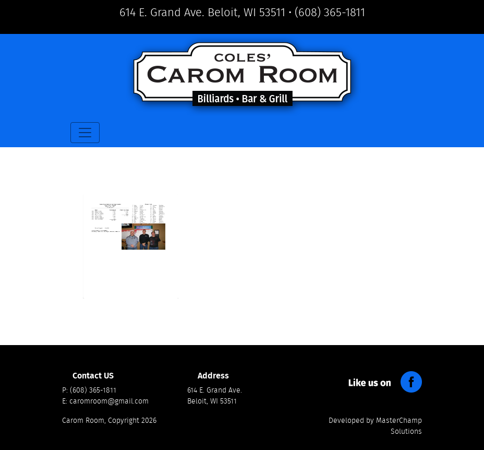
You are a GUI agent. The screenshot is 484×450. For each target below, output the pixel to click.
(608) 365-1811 (330, 12)
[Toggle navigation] (85, 132)
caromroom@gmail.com (109, 401)
